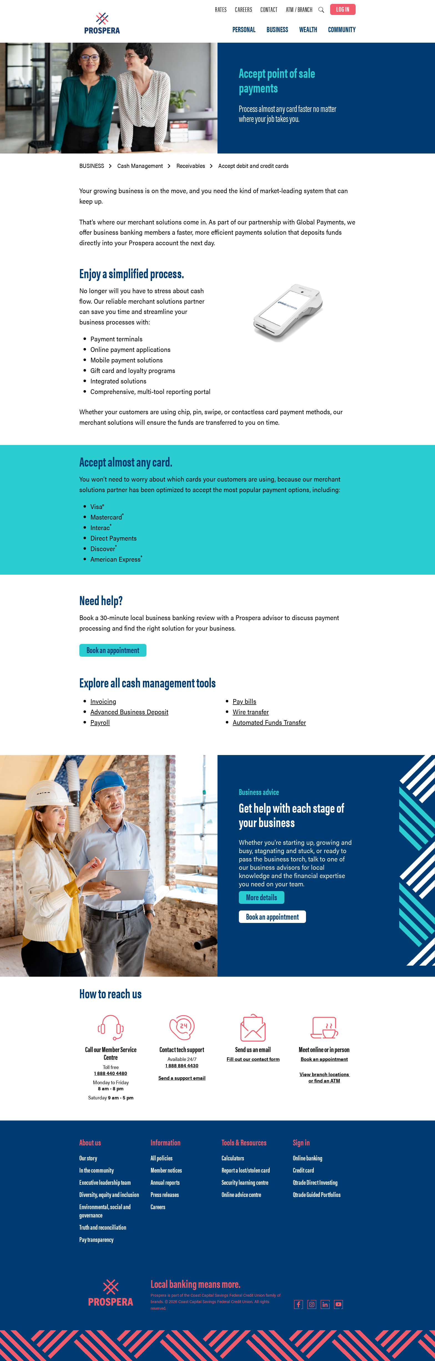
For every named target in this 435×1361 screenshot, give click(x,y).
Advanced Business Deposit (129, 711)
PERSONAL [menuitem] (244, 29)
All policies (162, 1157)
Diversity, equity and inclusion (109, 1194)
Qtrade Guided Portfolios (317, 1194)
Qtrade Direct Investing (315, 1182)
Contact (269, 9)
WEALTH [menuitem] (308, 29)
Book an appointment (113, 650)
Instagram (311, 1304)
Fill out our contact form (253, 1058)
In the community (96, 1170)
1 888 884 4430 (182, 1065)
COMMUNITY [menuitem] (342, 29)
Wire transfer (251, 711)
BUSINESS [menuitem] (277, 29)
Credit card (303, 1170)
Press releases (165, 1194)
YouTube (338, 1304)
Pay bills (244, 701)
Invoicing (103, 701)
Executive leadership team (105, 1182)
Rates (221, 9)
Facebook (298, 1304)
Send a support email (182, 1077)
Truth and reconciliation (102, 1227)
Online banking (307, 1157)
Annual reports (165, 1182)
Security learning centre (245, 1182)
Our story (88, 1157)
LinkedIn (325, 1304)
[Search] (321, 9)
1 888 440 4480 (110, 1073)
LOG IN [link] (343, 9)
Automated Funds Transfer (269, 722)
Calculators (233, 1157)
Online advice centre (241, 1194)
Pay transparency (96, 1239)
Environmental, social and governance (105, 1210)
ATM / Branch (299, 9)
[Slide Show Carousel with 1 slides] (217, 1048)
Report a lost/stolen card (246, 1170)
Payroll (100, 722)
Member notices (166, 1170)
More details (261, 897)
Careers (243, 9)
